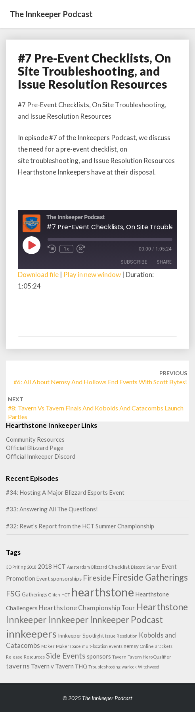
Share (164, 261)
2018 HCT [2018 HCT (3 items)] (52, 566)
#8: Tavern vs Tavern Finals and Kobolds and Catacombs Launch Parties (96, 408)
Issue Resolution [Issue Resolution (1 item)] (121, 635)
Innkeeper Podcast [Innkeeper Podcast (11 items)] (126, 619)
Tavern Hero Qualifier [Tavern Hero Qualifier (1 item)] (149, 656)
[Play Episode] (31, 245)
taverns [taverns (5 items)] (18, 665)
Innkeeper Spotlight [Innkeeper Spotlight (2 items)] (81, 635)
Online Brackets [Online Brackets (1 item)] (156, 646)
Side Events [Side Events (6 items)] (66, 655)
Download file (38, 274)
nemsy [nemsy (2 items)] (131, 646)
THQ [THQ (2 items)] (81, 666)
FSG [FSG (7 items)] (13, 593)
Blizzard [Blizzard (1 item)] (99, 567)
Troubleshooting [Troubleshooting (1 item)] (104, 666)
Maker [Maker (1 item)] (48, 646)
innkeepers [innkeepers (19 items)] (31, 633)
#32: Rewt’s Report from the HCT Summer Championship (80, 526)
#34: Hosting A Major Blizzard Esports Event (65, 492)
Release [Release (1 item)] (14, 656)
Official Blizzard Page (34, 447)
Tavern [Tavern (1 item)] (119, 656)
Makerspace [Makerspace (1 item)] (68, 646)
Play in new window (92, 274)
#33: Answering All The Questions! (52, 509)
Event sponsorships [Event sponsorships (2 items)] (59, 578)
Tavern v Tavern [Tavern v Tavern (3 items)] (52, 666)
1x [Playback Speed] (66, 249)
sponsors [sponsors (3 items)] (99, 656)
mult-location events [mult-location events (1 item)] (102, 646)
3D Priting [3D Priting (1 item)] (16, 567)
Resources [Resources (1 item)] (34, 656)
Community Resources (35, 439)
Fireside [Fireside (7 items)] (97, 577)
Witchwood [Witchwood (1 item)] (148, 666)
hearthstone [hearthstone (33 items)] (102, 592)
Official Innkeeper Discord (40, 456)
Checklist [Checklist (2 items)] (119, 567)
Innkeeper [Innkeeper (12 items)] (68, 619)
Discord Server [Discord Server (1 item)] (145, 567)
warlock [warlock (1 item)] (129, 666)
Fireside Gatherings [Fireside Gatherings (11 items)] (150, 577)
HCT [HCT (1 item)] (65, 594)
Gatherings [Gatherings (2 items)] (34, 594)
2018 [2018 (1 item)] (31, 567)
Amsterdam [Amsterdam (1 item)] (78, 567)
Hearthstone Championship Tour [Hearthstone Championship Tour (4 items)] (87, 608)
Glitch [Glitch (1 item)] (54, 594)
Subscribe (133, 261)
